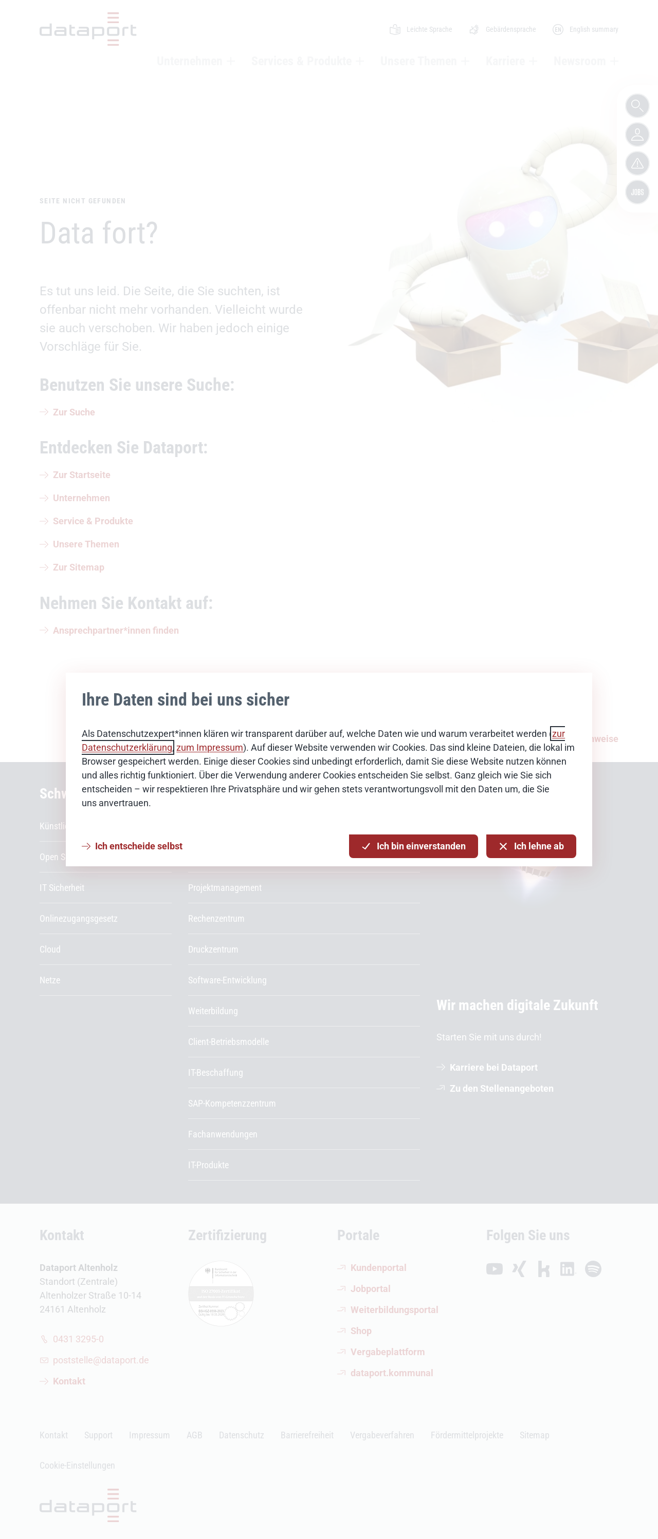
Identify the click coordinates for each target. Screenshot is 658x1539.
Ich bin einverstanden (413, 846)
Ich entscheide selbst (138, 846)
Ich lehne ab (531, 846)
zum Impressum (209, 747)
